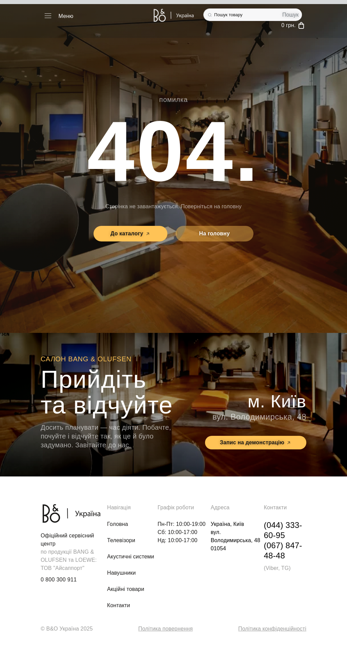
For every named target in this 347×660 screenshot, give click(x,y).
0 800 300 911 (59, 579)
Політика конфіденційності (272, 629)
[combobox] (241, 15)
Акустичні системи (130, 556)
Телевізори (121, 540)
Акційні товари (125, 589)
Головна (117, 524)
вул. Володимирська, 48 (259, 416)
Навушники (121, 573)
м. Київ (277, 401)
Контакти (118, 605)
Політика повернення (165, 629)
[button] (48, 16)
